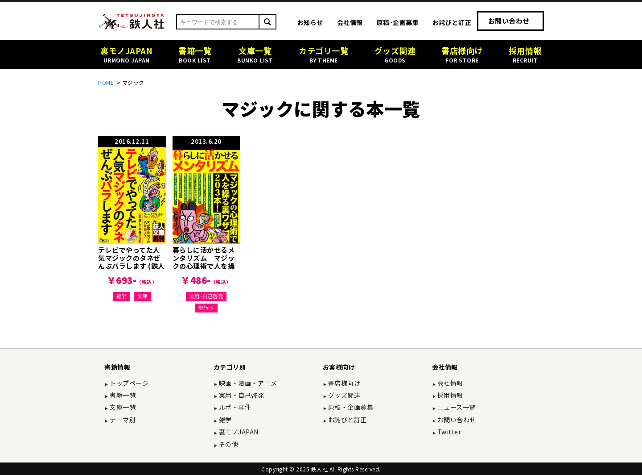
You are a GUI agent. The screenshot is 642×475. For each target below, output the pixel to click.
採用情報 (449, 395)
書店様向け (343, 383)
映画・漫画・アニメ (247, 383)
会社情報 (350, 22)
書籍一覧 (122, 395)
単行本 (206, 307)
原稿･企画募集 (398, 22)
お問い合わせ (509, 20)
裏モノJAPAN (238, 431)
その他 (227, 444)
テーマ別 (122, 419)
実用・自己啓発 (240, 395)
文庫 (142, 296)
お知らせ (310, 22)
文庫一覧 (122, 407)
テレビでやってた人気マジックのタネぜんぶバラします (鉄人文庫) (131, 262)
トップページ (128, 383)
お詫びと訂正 (451, 22)
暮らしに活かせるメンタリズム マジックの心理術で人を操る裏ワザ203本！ (204, 262)
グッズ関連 (343, 395)
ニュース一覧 (456, 407)
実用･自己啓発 (206, 296)
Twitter (448, 431)
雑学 (121, 296)
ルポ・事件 (234, 407)
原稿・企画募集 (349, 407)
